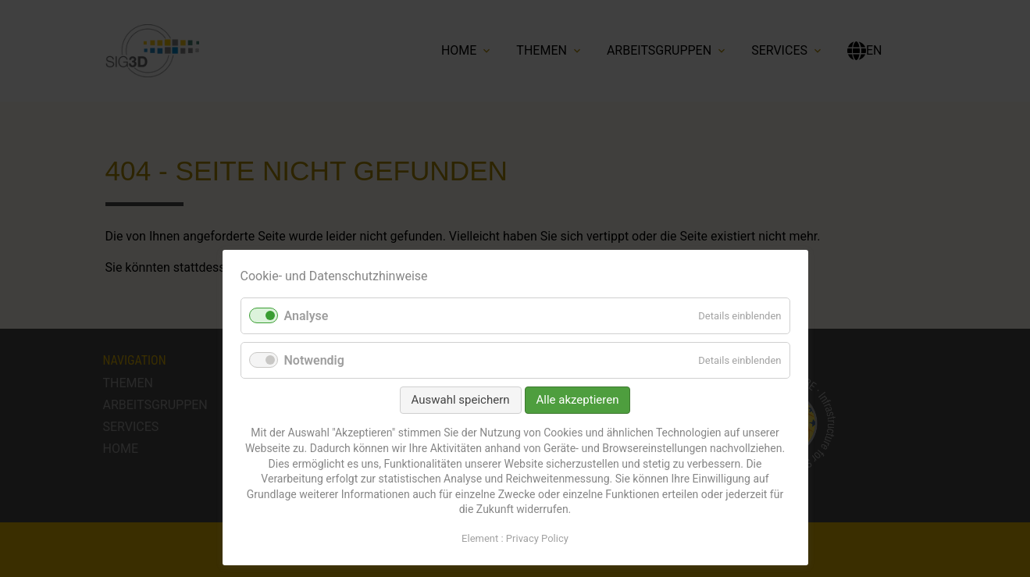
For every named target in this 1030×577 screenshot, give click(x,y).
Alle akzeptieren (577, 400)
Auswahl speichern (461, 400)
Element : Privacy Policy (515, 538)
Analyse (306, 315)
